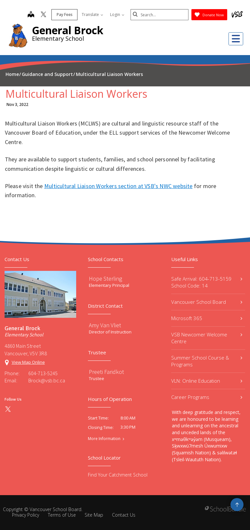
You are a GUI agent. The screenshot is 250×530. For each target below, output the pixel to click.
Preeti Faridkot (106, 371)
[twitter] (42, 15)
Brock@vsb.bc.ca (46, 380)
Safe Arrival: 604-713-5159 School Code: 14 (206, 282)
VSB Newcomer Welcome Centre (206, 338)
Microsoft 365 (206, 318)
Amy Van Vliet (105, 325)
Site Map (94, 515)
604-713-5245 (43, 373)
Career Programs (206, 397)
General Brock (67, 30)
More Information (104, 438)
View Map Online (28, 362)
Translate (92, 14)
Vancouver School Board (206, 302)
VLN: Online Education (206, 380)
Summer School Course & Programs (206, 361)
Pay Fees (64, 14)
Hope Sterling (105, 278)
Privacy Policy (25, 515)
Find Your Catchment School (117, 475)
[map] (30, 15)
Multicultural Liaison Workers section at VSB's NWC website (118, 186)
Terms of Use (62, 515)
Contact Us (123, 515)
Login (116, 14)
